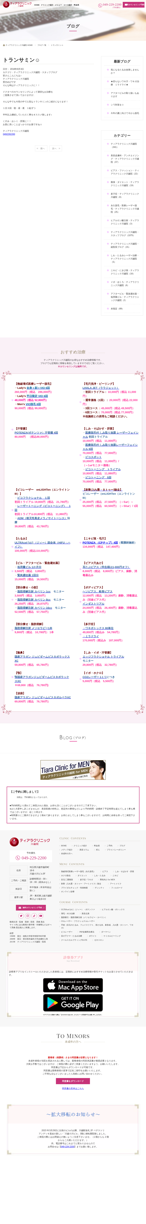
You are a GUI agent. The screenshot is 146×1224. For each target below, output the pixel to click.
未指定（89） (117, 308)
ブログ (122, 846)
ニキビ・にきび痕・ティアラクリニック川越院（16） (125, 272)
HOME (37, 5)
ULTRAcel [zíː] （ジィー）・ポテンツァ (78, 909)
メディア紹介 (67, 850)
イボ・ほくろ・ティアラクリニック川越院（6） (125, 283)
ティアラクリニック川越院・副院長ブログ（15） (125, 245)
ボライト (93, 936)
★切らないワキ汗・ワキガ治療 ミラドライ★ (125, 83)
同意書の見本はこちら (73, 1088)
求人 (98, 850)
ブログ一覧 (41, 45)
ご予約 (109, 846)
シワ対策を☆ (117, 105)
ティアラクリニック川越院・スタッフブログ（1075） (125, 233)
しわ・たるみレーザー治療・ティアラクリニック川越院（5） (125, 258)
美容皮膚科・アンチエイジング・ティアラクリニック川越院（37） (125, 158)
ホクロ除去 (66, 876)
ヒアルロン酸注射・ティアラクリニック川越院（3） (125, 222)
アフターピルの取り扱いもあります (125, 94)
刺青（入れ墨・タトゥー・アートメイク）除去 (82, 884)
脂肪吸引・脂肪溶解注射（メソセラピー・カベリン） (84, 917)
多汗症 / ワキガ (86, 880)
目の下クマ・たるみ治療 (71, 936)
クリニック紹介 (47, 5)
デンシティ (99, 888)
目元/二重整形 (67, 880)
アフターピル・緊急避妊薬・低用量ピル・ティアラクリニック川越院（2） (125, 297)
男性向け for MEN (107, 880)
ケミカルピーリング (112, 936)
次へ (54, 148)
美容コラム (84, 850)
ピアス (105, 871)
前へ (42, 148)
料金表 (76, 5)
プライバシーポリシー (116, 850)
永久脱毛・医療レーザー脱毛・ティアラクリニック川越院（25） (125, 208)
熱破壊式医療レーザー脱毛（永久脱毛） (78, 871)
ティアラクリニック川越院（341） (124, 145)
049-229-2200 (34, 857)
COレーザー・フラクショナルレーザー (78, 921)
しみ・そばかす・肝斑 (124, 871)
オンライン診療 (67, 892)
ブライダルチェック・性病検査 (74, 888)
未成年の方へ (67, 854)
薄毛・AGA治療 (68, 914)
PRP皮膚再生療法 (86, 932)
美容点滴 (85, 914)
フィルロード (117, 888)
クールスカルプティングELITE (74, 940)
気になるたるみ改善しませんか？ (125, 71)
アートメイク (115, 884)
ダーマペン (106, 932)
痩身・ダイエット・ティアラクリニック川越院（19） (125, 184)
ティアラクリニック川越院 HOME (19, 45)
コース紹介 (67, 5)
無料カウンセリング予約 (134, 5)
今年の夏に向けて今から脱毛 (125, 113)
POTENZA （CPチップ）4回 (100, 542)
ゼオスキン (99, 940)
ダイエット (82, 876)
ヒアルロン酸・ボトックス (113, 909)
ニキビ (115, 876)
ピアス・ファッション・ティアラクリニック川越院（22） (125, 172)
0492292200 (9, 134)
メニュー (58, 5)
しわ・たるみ (99, 876)
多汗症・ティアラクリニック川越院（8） (125, 195)
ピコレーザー (67, 932)
